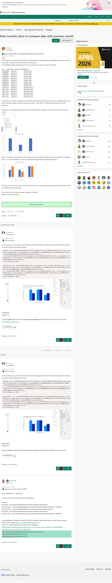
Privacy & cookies (89, 571)
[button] (56, 40)
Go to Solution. (39, 204)
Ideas (43, 12)
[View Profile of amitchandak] (12, 483)
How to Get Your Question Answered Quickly (90, 91)
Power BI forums (6, 29)
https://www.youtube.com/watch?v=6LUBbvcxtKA (16, 532)
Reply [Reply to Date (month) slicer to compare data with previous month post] (67, 215)
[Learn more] (83, 77)
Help (102, 16)
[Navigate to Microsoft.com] (4, 12)
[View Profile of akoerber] (8, 48)
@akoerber (11, 240)
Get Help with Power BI (33, 29)
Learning (66, 12)
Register (90, 16)
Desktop (49, 29)
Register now (94, 24)
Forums (29, 12)
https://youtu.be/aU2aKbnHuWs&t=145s (27, 525)
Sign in (96, 16)
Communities (51, 12)
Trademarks (108, 571)
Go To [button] (107, 16)
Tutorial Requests (19, 211)
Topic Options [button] (66, 40)
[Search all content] (89, 20)
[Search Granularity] (61, 20)
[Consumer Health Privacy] (22, 577)
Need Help (10, 211)
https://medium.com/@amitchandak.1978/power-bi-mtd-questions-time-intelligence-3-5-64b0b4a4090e (32, 529)
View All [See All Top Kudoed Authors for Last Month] (80, 166)
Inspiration (36, 12)
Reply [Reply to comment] (67, 341)
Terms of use (99, 571)
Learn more (5, 7)
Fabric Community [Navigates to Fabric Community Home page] (18, 12)
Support (73, 12)
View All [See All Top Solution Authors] (80, 130)
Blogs (59, 12)
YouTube (41, 534)
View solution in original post (10, 323)
